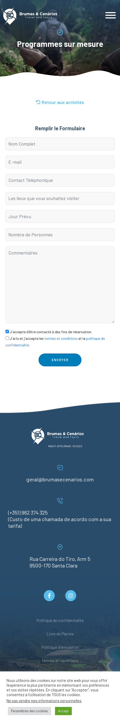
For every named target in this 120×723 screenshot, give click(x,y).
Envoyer (60, 360)
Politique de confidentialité (60, 620)
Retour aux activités (60, 102)
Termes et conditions (60, 660)
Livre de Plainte (60, 633)
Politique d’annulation (60, 647)
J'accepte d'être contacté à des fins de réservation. (49, 332)
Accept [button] (63, 711)
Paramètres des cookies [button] (29, 711)
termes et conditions (61, 338)
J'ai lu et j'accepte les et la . (55, 341)
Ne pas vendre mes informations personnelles (44, 700)
